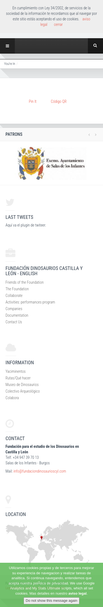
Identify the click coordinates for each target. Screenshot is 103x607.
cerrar (58, 24)
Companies (13, 309)
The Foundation (17, 289)
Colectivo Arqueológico (22, 391)
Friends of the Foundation (24, 282)
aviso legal (77, 593)
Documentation (16, 315)
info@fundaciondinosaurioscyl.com (39, 471)
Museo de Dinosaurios (22, 384)
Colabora (12, 398)
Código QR (58, 101)
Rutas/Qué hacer (17, 378)
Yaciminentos (15, 371)
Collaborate (14, 295)
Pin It (33, 101)
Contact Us (13, 322)
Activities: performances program (30, 302)
